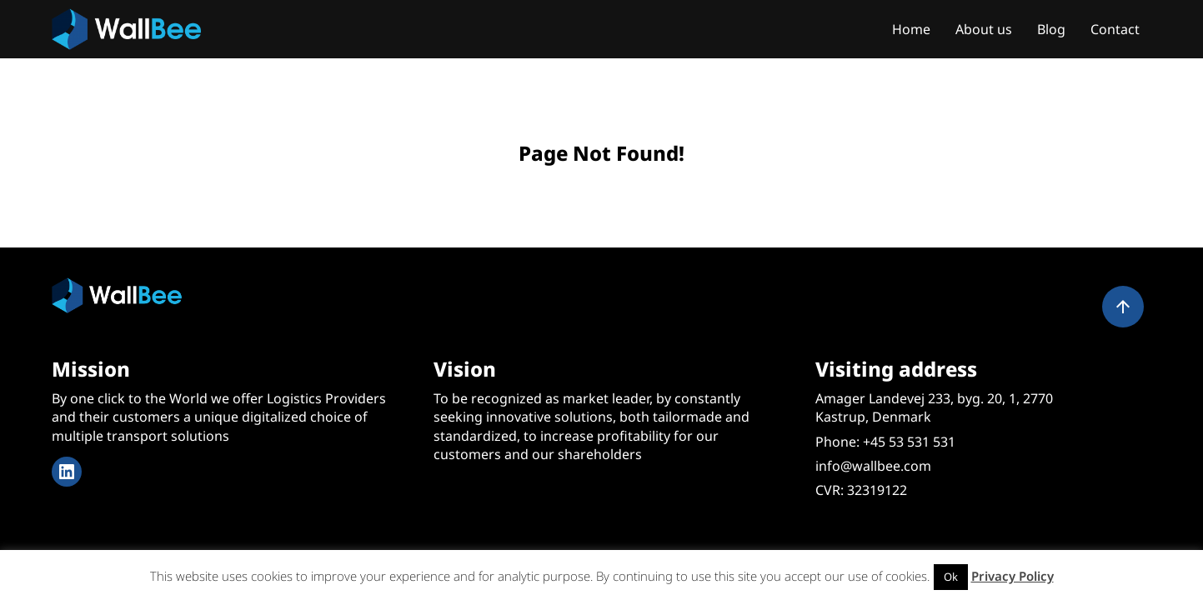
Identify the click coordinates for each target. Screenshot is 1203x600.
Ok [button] (951, 576)
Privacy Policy (1012, 576)
